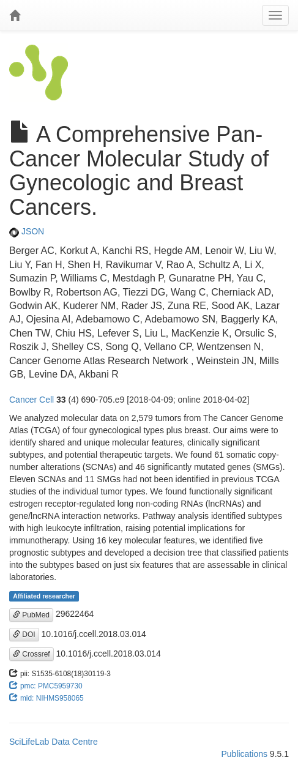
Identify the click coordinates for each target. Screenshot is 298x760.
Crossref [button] (31, 654)
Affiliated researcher (44, 596)
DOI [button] (24, 634)
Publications (244, 754)
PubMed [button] (31, 615)
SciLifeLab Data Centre (53, 742)
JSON (26, 231)
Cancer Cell (31, 399)
